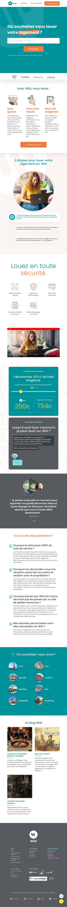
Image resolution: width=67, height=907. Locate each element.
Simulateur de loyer (53, 858)
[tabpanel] (33, 499)
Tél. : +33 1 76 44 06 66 (16, 871)
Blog (12, 851)
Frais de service (15, 856)
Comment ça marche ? (33, 851)
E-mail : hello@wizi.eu (15, 875)
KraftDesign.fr (52, 892)
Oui (17, 462)
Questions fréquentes (32, 855)
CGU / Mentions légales (15, 853)
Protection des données (15, 859)
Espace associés (16, 862)
